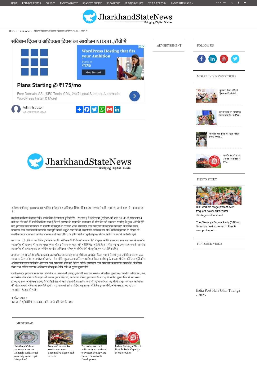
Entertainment (69, 3)
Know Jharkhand (182, 3)
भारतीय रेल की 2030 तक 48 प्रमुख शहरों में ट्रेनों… (231, 158)
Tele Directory (157, 3)
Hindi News (24, 31)
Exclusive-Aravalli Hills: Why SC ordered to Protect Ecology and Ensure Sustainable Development (93, 352)
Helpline (221, 2)
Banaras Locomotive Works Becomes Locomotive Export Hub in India (61, 350)
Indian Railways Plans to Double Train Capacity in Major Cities (128, 349)
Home (14, 3)
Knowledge (113, 3)
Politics (51, 3)
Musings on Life (134, 3)
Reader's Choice (92, 3)
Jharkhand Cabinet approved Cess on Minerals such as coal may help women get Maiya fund (26, 352)
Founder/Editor (31, 3)
